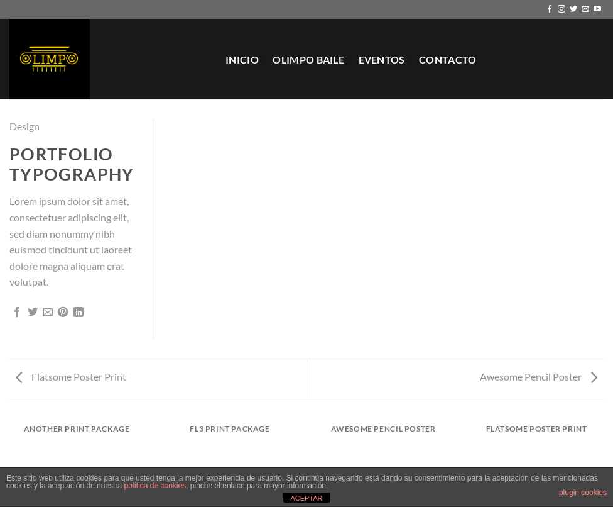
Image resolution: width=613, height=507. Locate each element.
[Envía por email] (48, 312)
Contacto (448, 59)
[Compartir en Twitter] (33, 312)
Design (24, 126)
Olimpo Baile (308, 59)
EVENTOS (382, 59)
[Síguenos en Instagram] (561, 9)
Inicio (242, 59)
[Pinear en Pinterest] (63, 312)
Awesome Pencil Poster (538, 376)
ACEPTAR (306, 498)
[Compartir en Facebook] (17, 312)
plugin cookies (583, 492)
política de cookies (155, 485)
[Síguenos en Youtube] (597, 9)
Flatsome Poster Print (71, 376)
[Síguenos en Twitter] (573, 9)
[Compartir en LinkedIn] (78, 312)
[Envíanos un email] (585, 9)
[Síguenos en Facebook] (549, 9)
